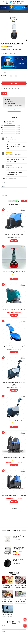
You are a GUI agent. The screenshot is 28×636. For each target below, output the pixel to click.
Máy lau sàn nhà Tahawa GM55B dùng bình (14, 234)
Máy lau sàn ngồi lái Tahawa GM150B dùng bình (14, 495)
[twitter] (10, 3)
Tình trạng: (4, 72)
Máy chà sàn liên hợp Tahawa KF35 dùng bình (14, 346)
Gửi (24, 200)
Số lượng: (3, 75)
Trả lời (7, 141)
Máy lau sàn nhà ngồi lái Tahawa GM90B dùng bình (14, 458)
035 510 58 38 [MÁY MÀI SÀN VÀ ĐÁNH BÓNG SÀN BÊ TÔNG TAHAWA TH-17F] (20, 1)
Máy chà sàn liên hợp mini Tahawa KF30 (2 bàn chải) (14, 272)
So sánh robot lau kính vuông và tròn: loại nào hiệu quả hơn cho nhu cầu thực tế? (20, 601)
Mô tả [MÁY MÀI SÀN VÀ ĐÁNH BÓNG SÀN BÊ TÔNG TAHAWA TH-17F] (4, 93)
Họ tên (3, 625)
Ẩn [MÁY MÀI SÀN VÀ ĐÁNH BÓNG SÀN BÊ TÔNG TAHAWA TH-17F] (10, 99)
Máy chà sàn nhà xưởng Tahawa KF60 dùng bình (14, 309)
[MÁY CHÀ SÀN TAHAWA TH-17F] (14, 7)
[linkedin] (21, 3)
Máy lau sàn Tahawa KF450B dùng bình (14, 420)
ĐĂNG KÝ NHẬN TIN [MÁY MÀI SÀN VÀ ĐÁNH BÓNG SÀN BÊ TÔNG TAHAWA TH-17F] (14, 622)
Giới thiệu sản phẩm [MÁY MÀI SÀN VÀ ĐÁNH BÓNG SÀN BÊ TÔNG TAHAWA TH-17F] (10, 103)
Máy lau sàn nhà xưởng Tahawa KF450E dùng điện (14, 383)
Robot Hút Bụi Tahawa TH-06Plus (18, 560)
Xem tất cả (14, 110)
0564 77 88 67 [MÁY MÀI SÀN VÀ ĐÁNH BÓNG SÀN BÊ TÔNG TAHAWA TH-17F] (12, 1)
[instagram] (17, 3)
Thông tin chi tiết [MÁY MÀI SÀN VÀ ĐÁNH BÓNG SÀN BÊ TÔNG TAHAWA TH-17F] (9, 101)
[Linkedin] (12, 89)
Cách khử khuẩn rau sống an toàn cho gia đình (7, 601)
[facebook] (7, 3)
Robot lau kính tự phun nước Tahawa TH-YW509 (19, 535)
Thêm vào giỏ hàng (14, 80)
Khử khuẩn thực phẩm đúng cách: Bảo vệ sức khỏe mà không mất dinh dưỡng (20, 586)
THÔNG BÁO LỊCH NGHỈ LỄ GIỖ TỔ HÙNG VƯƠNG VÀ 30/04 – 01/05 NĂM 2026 (7, 586)
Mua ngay (14, 83)
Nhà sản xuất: (4, 53)
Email (3, 631)
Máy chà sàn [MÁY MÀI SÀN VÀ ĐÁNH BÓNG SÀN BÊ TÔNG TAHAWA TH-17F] (11, 11)
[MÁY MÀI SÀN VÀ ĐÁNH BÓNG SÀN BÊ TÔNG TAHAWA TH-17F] (25, 7)
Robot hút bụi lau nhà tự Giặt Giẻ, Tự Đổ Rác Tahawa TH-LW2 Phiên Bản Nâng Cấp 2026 (18, 549)
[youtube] (14, 3)
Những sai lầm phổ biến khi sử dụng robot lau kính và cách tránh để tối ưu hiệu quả (7, 615)
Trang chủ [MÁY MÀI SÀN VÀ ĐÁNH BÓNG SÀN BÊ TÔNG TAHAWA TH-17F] (3, 11)
